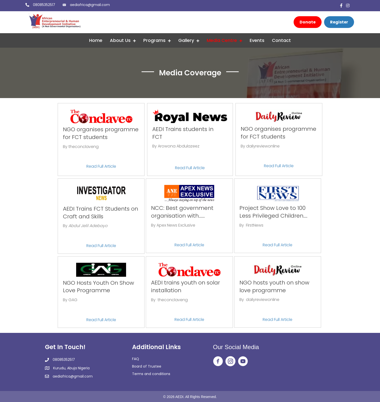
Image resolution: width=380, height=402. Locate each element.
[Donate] (308, 22)
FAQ (135, 358)
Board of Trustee (146, 366)
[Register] (339, 22)
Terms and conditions (151, 373)
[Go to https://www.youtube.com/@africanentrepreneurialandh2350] (243, 361)
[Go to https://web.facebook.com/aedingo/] (218, 361)
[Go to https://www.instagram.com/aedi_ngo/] (230, 361)
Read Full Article (101, 166)
